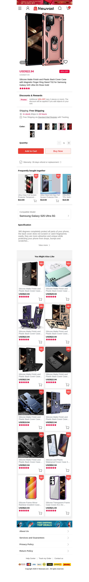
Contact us (59, 558)
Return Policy (26, 551)
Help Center (31, 558)
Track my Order (45, 558)
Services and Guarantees (31, 538)
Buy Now (58, 151)
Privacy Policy (26, 544)
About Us (24, 531)
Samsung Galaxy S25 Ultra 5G (37, 215)
